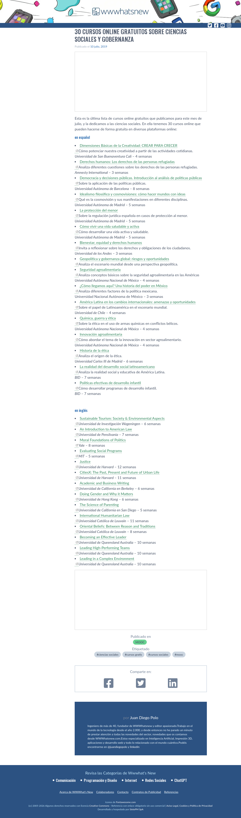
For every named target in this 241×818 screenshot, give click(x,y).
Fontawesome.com (126, 802)
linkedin (135, 746)
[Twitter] (209, 25)
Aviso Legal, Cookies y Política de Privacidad (190, 805)
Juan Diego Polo (144, 717)
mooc (179, 654)
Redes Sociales (155, 780)
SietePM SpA (136, 809)
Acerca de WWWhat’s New (76, 792)
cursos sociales (159, 654)
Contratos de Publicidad (146, 792)
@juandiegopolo (117, 746)
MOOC (139, 642)
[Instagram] (229, 25)
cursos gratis (134, 654)
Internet (131, 780)
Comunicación (66, 780)
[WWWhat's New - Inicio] (121, 11)
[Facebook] (216, 25)
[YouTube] (222, 25)
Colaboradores (105, 792)
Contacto (122, 792)
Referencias (171, 792)
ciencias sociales (108, 654)
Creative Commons (99, 805)
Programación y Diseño (100, 780)
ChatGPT (180, 780)
